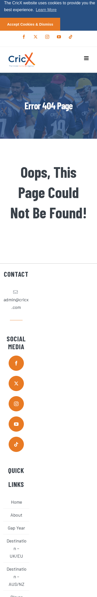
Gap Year (16, 528)
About (16, 515)
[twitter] (16, 383)
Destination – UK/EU (16, 548)
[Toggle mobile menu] (86, 58)
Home (16, 502)
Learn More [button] (46, 10)
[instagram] (16, 403)
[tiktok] (16, 444)
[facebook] (16, 363)
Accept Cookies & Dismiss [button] (30, 24)
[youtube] (16, 424)
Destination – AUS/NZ (16, 576)
